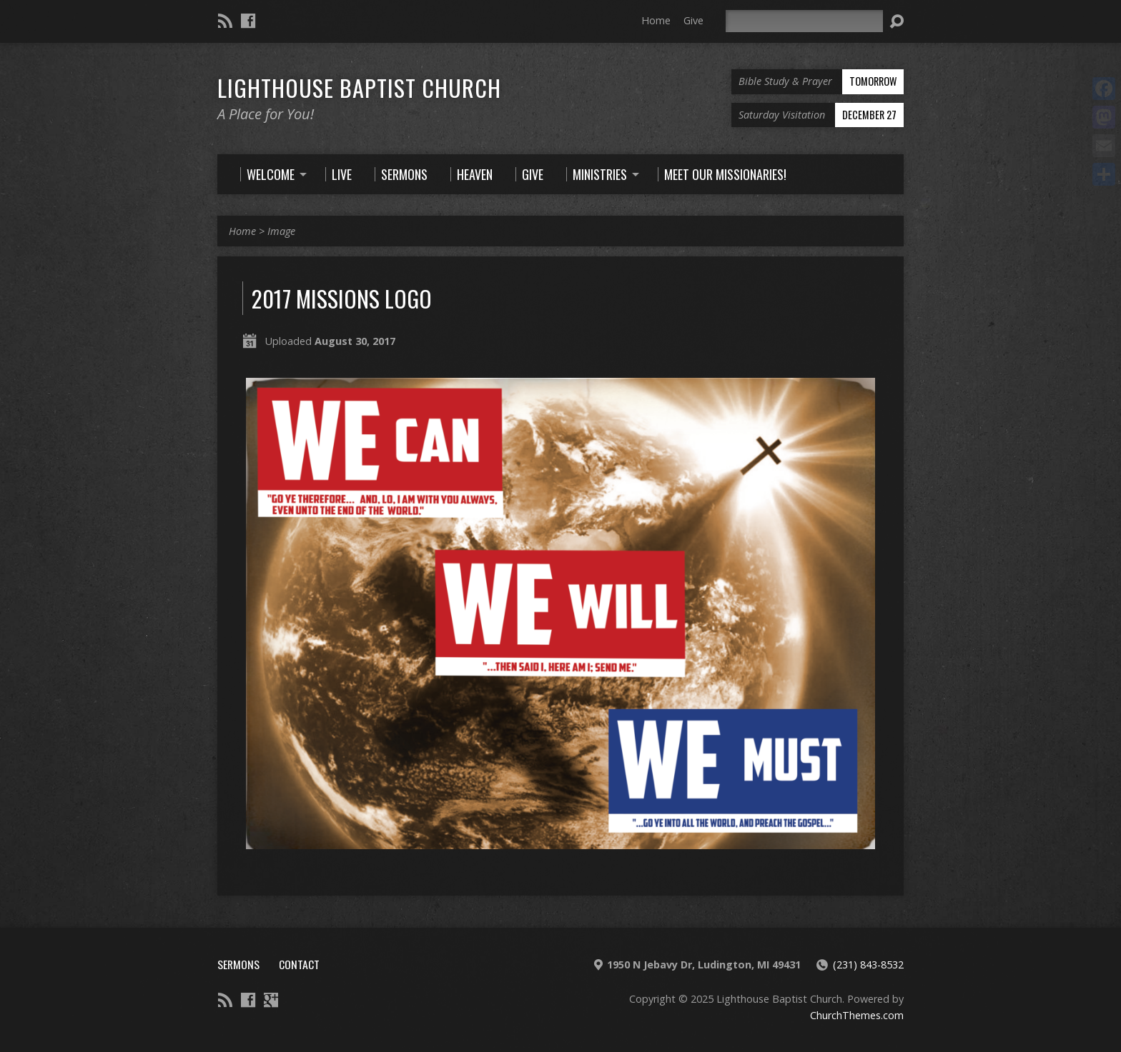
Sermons (238, 964)
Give (693, 20)
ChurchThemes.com (857, 1015)
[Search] (804, 21)
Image (281, 231)
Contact (299, 964)
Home (656, 20)
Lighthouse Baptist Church (359, 87)
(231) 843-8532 (868, 964)
